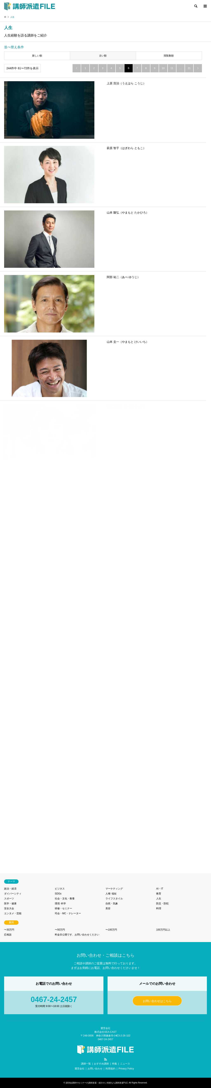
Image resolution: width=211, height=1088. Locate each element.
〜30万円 (9, 929)
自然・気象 (112, 903)
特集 (114, 1063)
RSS (105, 1059)
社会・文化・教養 (65, 898)
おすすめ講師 (101, 1063)
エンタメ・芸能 (12, 913)
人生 (158, 898)
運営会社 (79, 1068)
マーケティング (114, 888)
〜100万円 (111, 929)
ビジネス (60, 888)
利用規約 (110, 1068)
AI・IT (159, 888)
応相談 (8, 934)
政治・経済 (10, 888)
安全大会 (9, 908)
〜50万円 (60, 929)
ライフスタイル (114, 898)
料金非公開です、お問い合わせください (77, 934)
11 (171, 68)
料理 (158, 908)
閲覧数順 (169, 55)
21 (189, 68)
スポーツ (9, 898)
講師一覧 (86, 1063)
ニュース (125, 1063)
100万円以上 (163, 929)
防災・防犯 (162, 903)
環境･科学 (60, 903)
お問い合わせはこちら (157, 1001)
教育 (158, 893)
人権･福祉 (111, 893)
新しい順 (37, 55)
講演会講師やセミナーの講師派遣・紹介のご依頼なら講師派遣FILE (97, 1083)
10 (163, 68)
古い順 (103, 55)
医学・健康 (10, 903)
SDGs (58, 893)
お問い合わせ (95, 1068)
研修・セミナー (63, 908)
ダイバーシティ (12, 893)
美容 (108, 908)
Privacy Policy (126, 1068)
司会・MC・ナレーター (68, 913)
